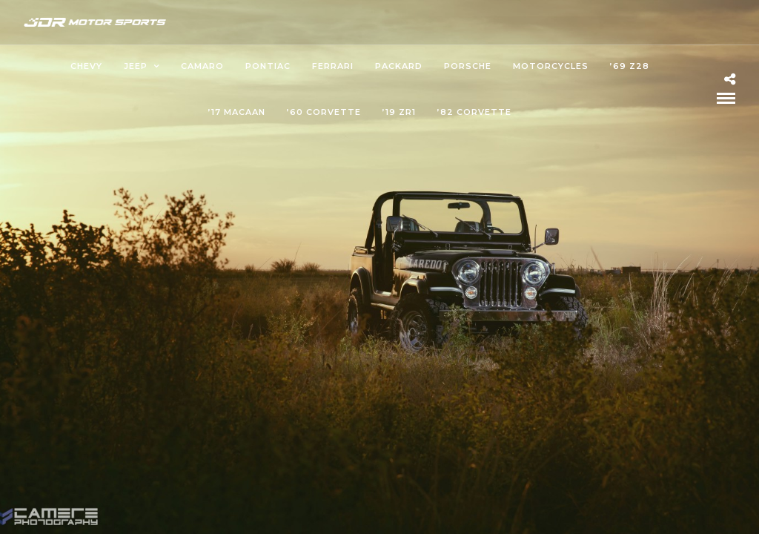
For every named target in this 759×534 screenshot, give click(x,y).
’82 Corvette (474, 112)
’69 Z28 (629, 66)
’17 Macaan (236, 112)
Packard (398, 66)
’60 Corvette (324, 112)
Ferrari (333, 66)
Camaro (202, 66)
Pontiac (268, 66)
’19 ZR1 (399, 112)
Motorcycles (551, 66)
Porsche (467, 66)
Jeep (136, 66)
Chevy (86, 66)
